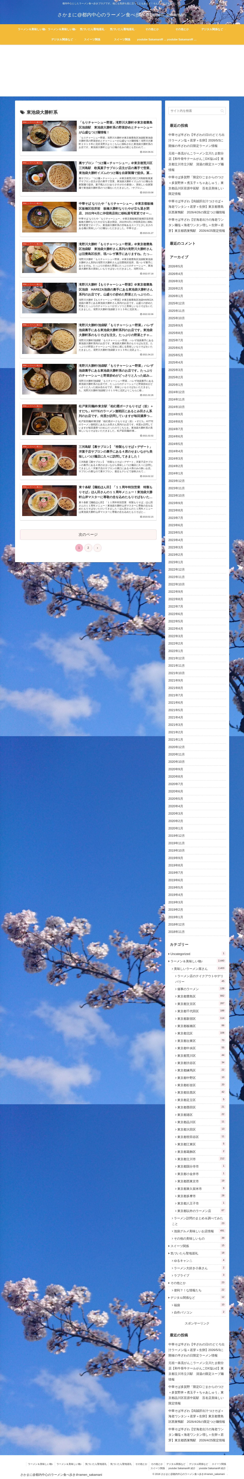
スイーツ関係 (219, 1464)
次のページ (88, 534)
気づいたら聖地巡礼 (96, 1464)
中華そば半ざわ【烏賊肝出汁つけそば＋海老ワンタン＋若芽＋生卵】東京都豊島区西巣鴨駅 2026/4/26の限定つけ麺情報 (196, 207)
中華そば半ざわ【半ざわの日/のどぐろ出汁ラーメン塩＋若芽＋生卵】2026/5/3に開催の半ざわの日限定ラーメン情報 (196, 140)
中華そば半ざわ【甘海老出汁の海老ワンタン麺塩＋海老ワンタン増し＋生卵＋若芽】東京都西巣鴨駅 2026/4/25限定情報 (196, 225)
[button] (222, 111)
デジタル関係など (176, 1464)
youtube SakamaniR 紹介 (181, 1468)
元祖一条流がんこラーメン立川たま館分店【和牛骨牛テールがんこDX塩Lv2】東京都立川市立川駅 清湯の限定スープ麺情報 (196, 162)
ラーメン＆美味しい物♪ (40, 1464)
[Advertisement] (122, 72)
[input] (197, 111)
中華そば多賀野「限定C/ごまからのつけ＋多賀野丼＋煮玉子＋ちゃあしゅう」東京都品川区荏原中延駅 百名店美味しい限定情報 (196, 185)
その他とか (141, 1464)
